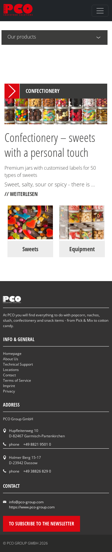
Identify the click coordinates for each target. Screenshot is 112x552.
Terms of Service (17, 380)
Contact (9, 375)
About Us (10, 358)
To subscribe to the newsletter (41, 523)
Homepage (12, 353)
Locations (11, 369)
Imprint (9, 385)
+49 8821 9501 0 (37, 444)
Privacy (9, 391)
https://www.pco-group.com (32, 507)
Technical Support (18, 364)
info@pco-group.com (26, 502)
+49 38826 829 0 (37, 471)
